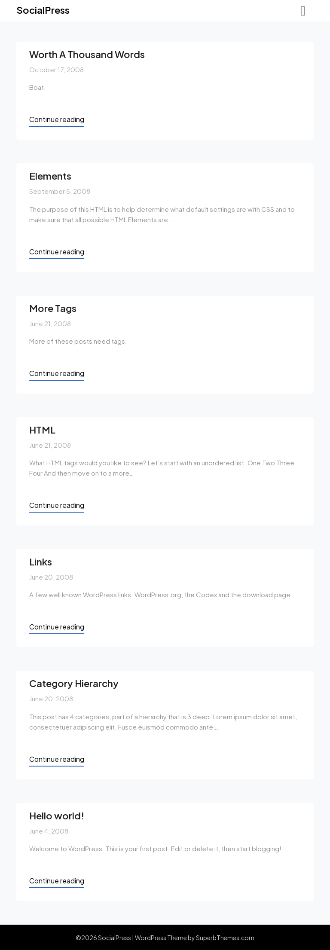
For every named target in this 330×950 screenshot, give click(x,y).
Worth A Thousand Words (87, 54)
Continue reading (56, 119)
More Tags (52, 308)
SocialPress (43, 10)
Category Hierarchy (74, 683)
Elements (50, 176)
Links (40, 562)
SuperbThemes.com (225, 937)
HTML (42, 430)
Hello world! (56, 815)
